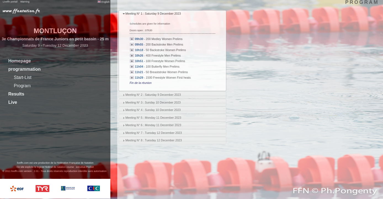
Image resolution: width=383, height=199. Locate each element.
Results (16, 94)
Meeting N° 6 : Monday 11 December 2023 (153, 125)
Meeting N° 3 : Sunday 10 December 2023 (152, 102)
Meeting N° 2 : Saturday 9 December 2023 (153, 94)
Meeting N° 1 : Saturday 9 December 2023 (153, 13)
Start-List (22, 77)
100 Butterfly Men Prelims (162, 66)
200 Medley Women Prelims (164, 39)
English (104, 2)
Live (12, 102)
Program (22, 85)
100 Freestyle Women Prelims (165, 61)
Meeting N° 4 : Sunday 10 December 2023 (152, 110)
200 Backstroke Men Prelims (164, 44)
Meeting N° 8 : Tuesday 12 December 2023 (153, 140)
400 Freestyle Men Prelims (163, 55)
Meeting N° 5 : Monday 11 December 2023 (153, 117)
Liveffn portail (10, 1)
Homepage (19, 61)
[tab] (172, 14)
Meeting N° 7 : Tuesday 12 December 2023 (153, 132)
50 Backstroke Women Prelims (166, 50)
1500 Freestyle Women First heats (168, 77)
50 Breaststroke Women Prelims (167, 72)
